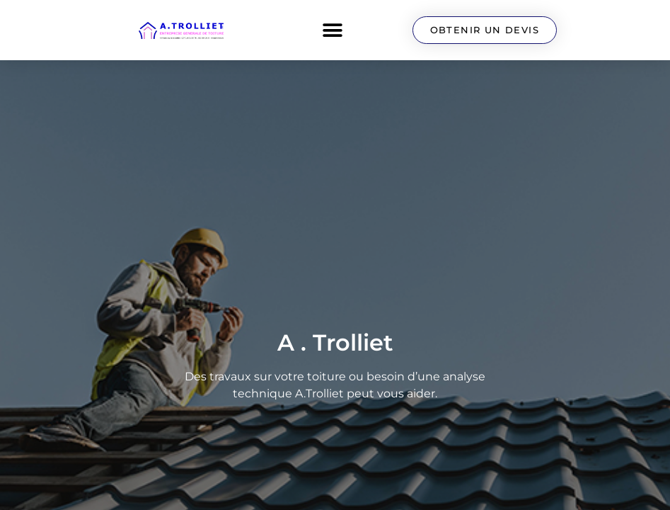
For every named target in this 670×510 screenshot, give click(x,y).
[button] (333, 30)
